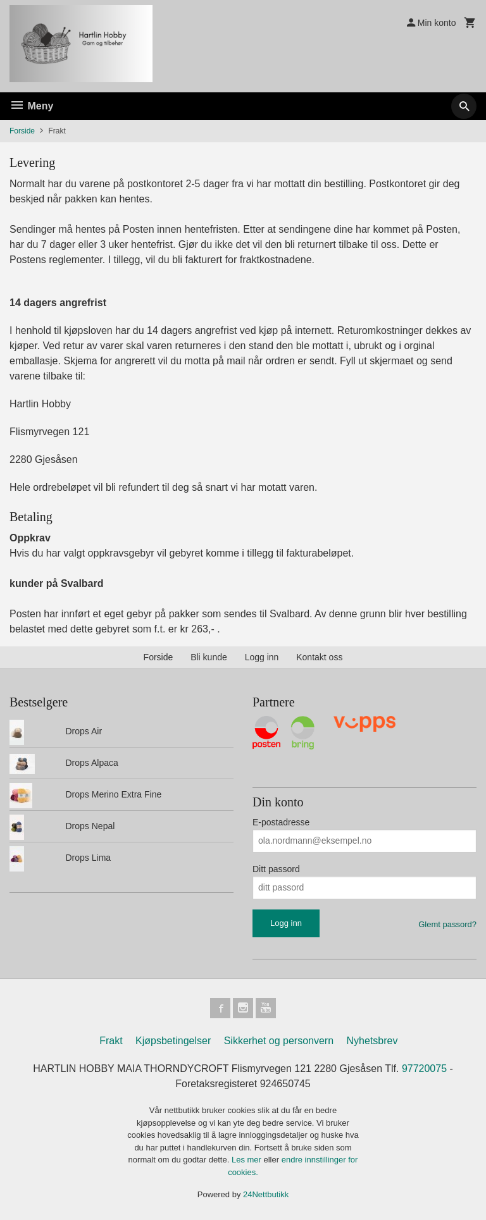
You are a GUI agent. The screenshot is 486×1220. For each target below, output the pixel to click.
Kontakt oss (319, 657)
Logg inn (262, 657)
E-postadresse (280, 822)
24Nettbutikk (266, 1194)
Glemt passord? (447, 924)
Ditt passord (276, 869)
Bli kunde (208, 657)
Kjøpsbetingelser (173, 1040)
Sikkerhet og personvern (278, 1040)
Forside (22, 130)
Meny (31, 106)
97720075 (424, 1068)
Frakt (110, 1040)
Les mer (248, 1159)
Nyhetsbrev (372, 1040)
